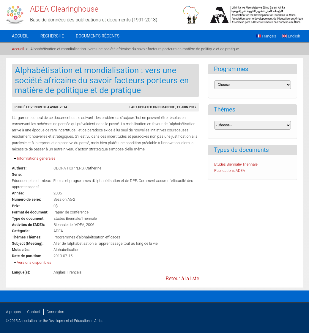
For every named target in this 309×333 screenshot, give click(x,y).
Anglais (59, 272)
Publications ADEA (229, 170)
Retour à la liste (182, 278)
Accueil (20, 36)
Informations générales (36, 158)
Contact (33, 312)
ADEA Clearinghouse (64, 8)
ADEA (58, 231)
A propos (13, 312)
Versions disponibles (34, 262)
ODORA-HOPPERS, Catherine (77, 168)
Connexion (55, 312)
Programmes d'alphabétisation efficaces (86, 237)
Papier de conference (71, 212)
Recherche (52, 36)
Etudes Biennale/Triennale (75, 218)
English (291, 36)
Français (266, 36)
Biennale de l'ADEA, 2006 (73, 224)
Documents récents (97, 36)
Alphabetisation (66, 249)
